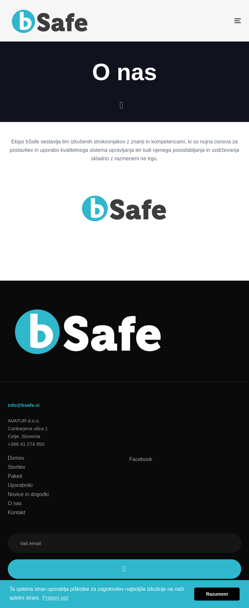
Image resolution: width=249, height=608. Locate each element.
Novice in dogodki (28, 494)
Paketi (15, 476)
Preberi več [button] (55, 598)
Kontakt (16, 512)
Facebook (140, 459)
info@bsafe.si (24, 405)
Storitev (16, 467)
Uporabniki (20, 485)
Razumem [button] (217, 594)
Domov (16, 458)
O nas (15, 503)
